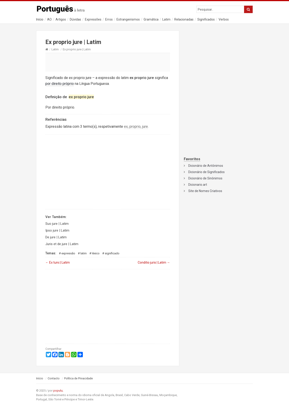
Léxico (96, 253)
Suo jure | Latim (57, 224)
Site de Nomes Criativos (205, 191)
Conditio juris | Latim (154, 262)
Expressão (68, 253)
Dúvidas (75, 19)
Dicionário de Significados (206, 172)
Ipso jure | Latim (57, 230)
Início (39, 19)
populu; (58, 390)
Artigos (61, 19)
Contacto (54, 378)
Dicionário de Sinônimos (205, 178)
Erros (109, 19)
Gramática (151, 19)
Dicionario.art (197, 184)
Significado (112, 253)
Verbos (224, 19)
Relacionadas (183, 19)
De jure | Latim (56, 237)
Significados (206, 19)
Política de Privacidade (78, 378)
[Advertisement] (107, 62)
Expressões (93, 19)
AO (49, 19)
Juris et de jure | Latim (61, 244)
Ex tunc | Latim (57, 262)
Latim (166, 19)
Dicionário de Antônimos (205, 165)
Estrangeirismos (128, 19)
